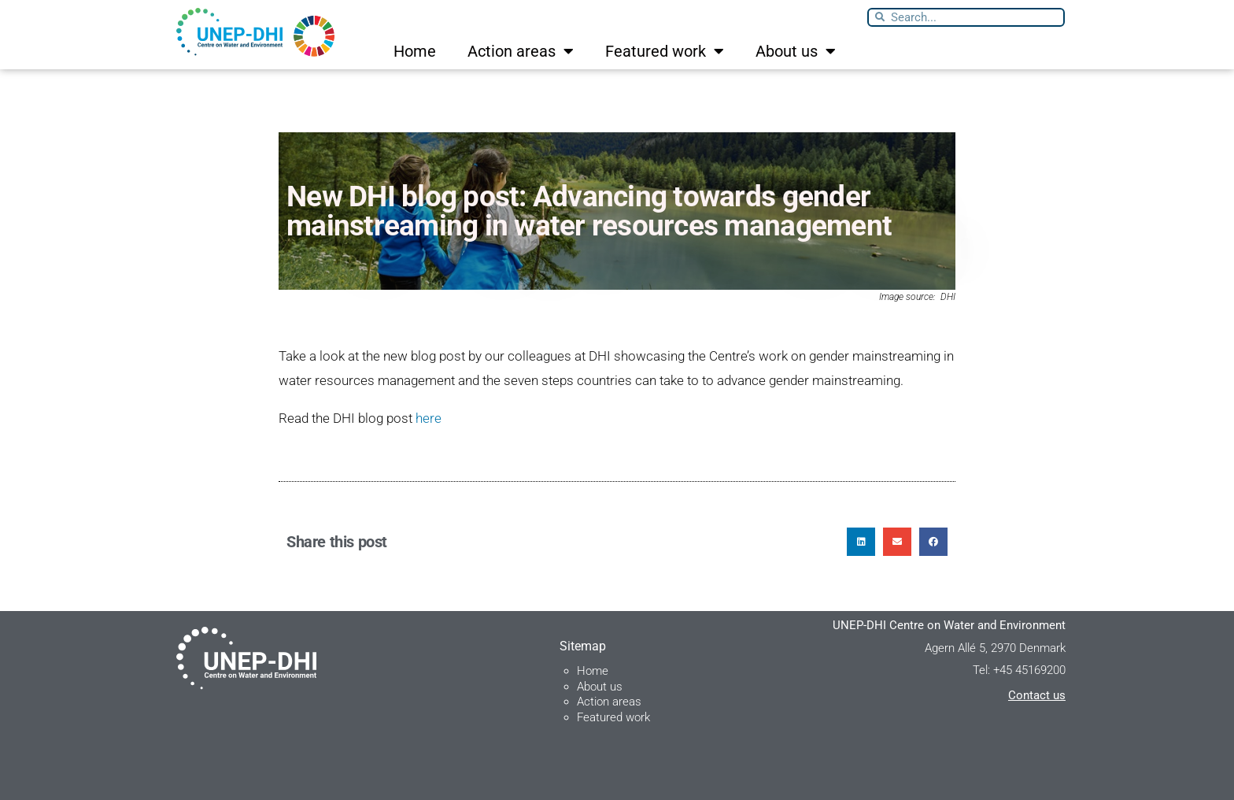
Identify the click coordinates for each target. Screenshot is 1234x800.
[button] (861, 542)
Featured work (664, 51)
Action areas (520, 51)
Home (414, 51)
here (429, 418)
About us (796, 51)
